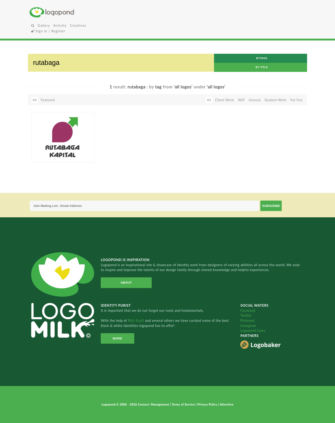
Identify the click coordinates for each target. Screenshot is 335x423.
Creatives (78, 25)
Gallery (44, 25)
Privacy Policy (208, 404)
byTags (261, 58)
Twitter (246, 315)
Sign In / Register (48, 31)
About (126, 282)
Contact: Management (154, 404)
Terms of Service (184, 404)
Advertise (227, 404)
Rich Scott (136, 320)
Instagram (248, 326)
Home (76, 12)
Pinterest (247, 320)
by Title (262, 67)
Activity (60, 25)
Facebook (247, 310)
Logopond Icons (252, 330)
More (117, 338)
